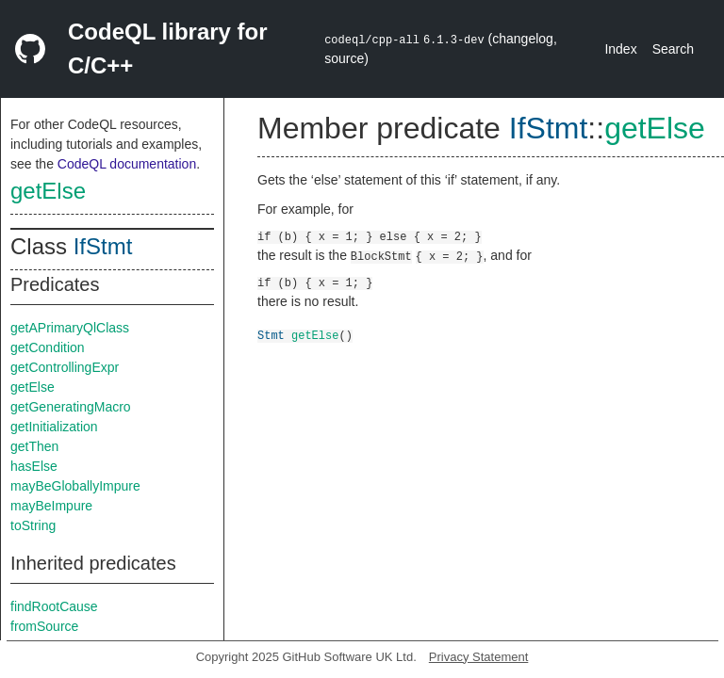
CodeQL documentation (127, 163)
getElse (48, 190)
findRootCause (54, 606)
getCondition (47, 347)
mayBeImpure (51, 505)
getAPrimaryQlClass (69, 327)
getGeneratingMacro (70, 406)
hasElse (34, 466)
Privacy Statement (479, 657)
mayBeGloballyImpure (75, 485)
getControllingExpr (64, 367)
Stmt (271, 335)
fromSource (44, 626)
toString (33, 525)
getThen (34, 446)
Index (620, 48)
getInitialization (54, 426)
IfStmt (103, 246)
